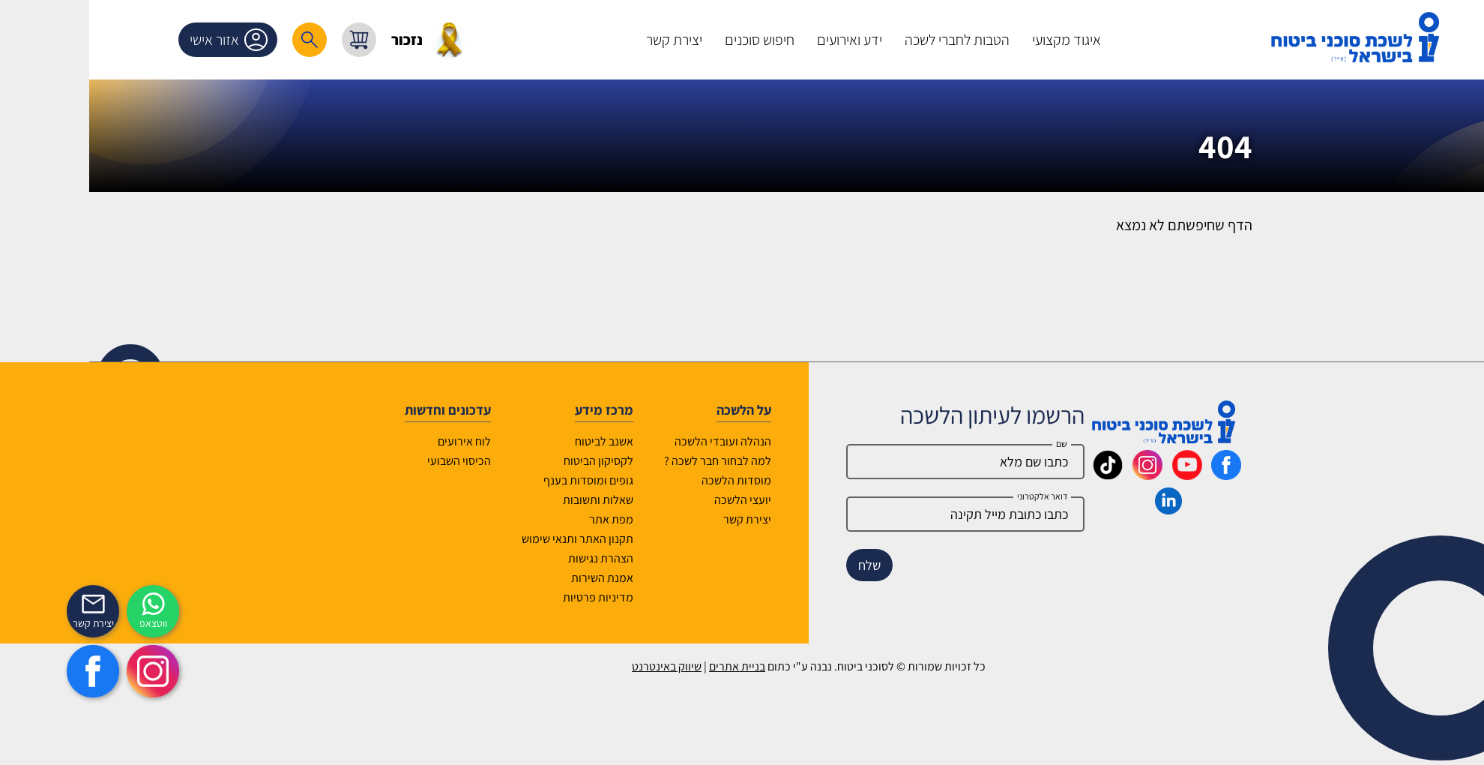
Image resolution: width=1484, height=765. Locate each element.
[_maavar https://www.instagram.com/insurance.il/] (1081, 474)
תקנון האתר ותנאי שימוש (511, 539)
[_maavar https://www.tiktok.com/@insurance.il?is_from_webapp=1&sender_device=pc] (1041, 474)
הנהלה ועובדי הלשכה (656, 441)
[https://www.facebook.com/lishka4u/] (26, 671)
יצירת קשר (681, 519)
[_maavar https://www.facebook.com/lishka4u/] (1159, 474)
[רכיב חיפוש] (243, 39)
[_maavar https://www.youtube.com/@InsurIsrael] (1120, 474)
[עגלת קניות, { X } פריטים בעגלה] (292, 39)
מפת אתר (544, 519)
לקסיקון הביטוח (532, 461)
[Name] (898, 461)
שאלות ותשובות (531, 500)
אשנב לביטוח (537, 441)
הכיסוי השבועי (392, 461)
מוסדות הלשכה (670, 480)
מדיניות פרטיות (531, 597)
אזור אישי (165, 39)
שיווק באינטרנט (600, 666)
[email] (898, 514)
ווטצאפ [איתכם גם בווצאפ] (86, 623)
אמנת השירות (535, 578)
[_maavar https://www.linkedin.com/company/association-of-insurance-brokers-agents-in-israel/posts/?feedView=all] (1101, 509)
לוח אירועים (397, 441)
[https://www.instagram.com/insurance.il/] (86, 671)
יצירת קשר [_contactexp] (26, 623)
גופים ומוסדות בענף (522, 480)
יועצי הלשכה (676, 500)
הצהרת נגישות (534, 558)
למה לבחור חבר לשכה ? (651, 461)
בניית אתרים (670, 666)
